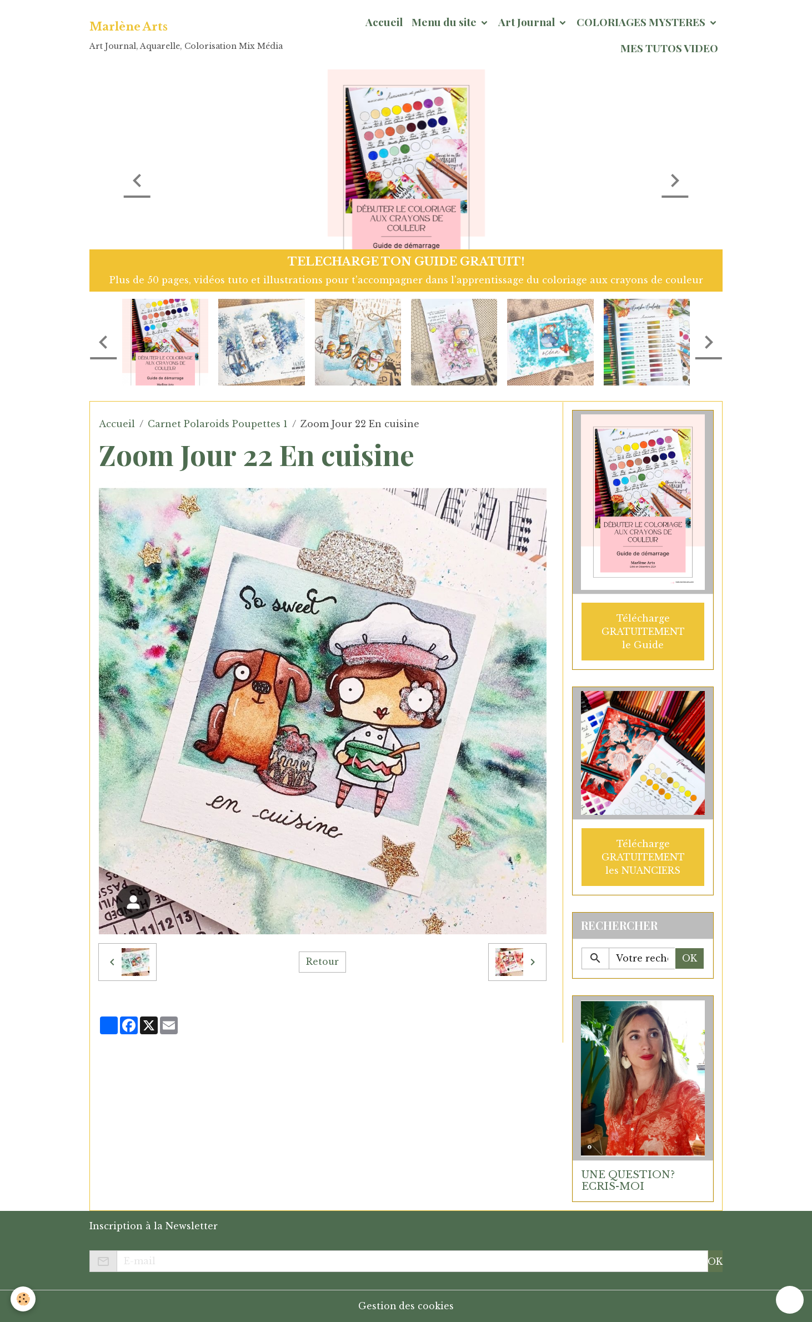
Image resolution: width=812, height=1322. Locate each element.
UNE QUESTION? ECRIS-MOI (628, 1180)
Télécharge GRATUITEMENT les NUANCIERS (643, 856)
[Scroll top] (790, 1300)
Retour (322, 962)
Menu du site (445, 21)
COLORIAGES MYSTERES (642, 21)
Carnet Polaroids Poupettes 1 (218, 423)
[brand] (186, 35)
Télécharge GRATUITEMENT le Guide (643, 631)
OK (689, 958)
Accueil (384, 21)
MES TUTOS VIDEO (669, 48)
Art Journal (527, 21)
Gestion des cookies (406, 1305)
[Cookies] (23, 1298)
